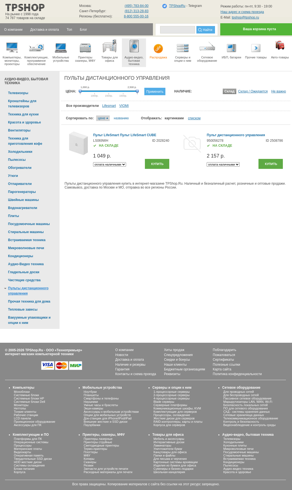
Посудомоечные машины (241, 452)
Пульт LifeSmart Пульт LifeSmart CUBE (124, 135)
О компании (124, 350)
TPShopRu (177, 6)
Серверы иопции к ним (183, 50)
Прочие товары (256, 48)
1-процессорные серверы (171, 391)
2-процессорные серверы (171, 395)
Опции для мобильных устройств (107, 415)
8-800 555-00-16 (136, 16)
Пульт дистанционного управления (236, 135)
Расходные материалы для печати (108, 472)
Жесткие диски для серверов (173, 418)
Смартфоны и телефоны (101, 398)
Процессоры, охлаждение (171, 415)
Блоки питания (24, 468)
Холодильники (233, 442)
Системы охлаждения (29, 465)
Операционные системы (31, 442)
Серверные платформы (170, 405)
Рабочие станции (26, 415)
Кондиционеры (233, 462)
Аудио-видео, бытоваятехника (134, 52)
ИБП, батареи (231, 48)
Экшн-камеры (93, 408)
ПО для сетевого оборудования (245, 408)
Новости (121, 355)
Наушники (91, 401)
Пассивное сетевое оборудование (247, 398)
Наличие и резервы (130, 365)
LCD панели (22, 418)
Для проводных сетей (238, 391)
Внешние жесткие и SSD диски (105, 421)
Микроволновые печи (238, 448)
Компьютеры (23, 388)
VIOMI (124, 106)
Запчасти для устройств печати (106, 468)
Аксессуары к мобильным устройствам (111, 411)
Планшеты (91, 395)
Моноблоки (22, 391)
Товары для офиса (110, 50)
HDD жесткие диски (28, 462)
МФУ (87, 455)
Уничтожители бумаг (167, 448)
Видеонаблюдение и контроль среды (249, 425)
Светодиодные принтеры (101, 445)
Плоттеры (91, 452)
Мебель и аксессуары (168, 438)
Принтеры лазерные (98, 438)
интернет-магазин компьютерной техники (39, 354)
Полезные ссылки (226, 365)
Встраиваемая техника (239, 458)
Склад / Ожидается (253, 91)
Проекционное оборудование (34, 421)
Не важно (278, 91)
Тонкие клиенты (25, 411)
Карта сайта (222, 369)
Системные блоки (26, 395)
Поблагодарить (224, 350)
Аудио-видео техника (238, 468)
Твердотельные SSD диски (33, 458)
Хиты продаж (174, 350)
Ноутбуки (90, 391)
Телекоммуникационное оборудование (250, 418)
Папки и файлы (164, 455)
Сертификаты (223, 360)
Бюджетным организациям (184, 369)
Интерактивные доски (168, 442)
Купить (157, 164)
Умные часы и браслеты (101, 405)
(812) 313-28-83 (136, 11)
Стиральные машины (238, 455)
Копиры (89, 458)
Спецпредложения (178, 355)
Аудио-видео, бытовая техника (248, 435)
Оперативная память (28, 455)
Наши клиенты (175, 365)
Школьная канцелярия (169, 472)
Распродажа (158, 48)
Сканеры (90, 462)
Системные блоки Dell (29, 401)
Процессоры (23, 445)
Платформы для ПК (28, 438)
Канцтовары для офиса (170, 452)
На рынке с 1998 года (22, 14)
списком (194, 118)
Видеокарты (22, 452)
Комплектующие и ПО (31, 435)
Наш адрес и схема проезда (242, 12)
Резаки (88, 465)
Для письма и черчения (170, 458)
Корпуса (19, 472)
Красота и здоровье (237, 472)
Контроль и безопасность (241, 421)
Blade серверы (163, 401)
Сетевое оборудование (207, 50)
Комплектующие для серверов (175, 411)
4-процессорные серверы (171, 398)
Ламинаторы (162, 445)
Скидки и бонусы (177, 360)
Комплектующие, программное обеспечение (36, 52)
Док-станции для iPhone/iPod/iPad (108, 418)
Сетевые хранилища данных (243, 415)
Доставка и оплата (129, 360)
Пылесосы (230, 465)
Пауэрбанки (92, 425)
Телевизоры (231, 438)
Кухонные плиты (235, 445)
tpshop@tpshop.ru (245, 17)
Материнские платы (28, 448)
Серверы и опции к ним (171, 388)
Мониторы (21, 405)
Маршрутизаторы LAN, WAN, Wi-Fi (247, 401)
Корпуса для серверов (169, 425)
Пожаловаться (224, 355)
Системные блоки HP (29, 398)
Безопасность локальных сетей (245, 405)
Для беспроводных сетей (241, 395)
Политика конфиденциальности (237, 374)
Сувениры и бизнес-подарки (173, 468)
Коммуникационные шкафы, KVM (177, 408)
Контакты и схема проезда (135, 374)
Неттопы (20, 408)
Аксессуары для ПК (28, 425)
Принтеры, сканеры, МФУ (104, 435)
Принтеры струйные (98, 442)
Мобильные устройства (61, 50)
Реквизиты (172, 374)
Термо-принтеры (95, 448)
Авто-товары (280, 48)
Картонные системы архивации (175, 462)
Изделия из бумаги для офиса (174, 465)
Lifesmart (109, 106)
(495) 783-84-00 (136, 6)
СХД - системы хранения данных (246, 411)
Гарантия (122, 369)
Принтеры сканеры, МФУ (85, 50)
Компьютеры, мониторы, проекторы (12, 52)
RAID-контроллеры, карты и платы (178, 421)
